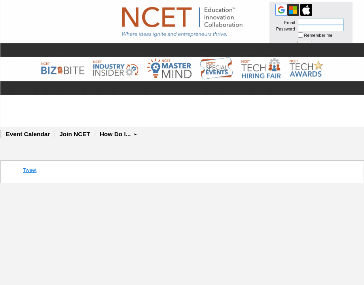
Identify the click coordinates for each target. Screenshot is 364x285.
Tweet (29, 170)
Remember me (318, 35)
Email (288, 22)
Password (284, 29)
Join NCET (74, 134)
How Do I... (115, 134)
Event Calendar (28, 134)
